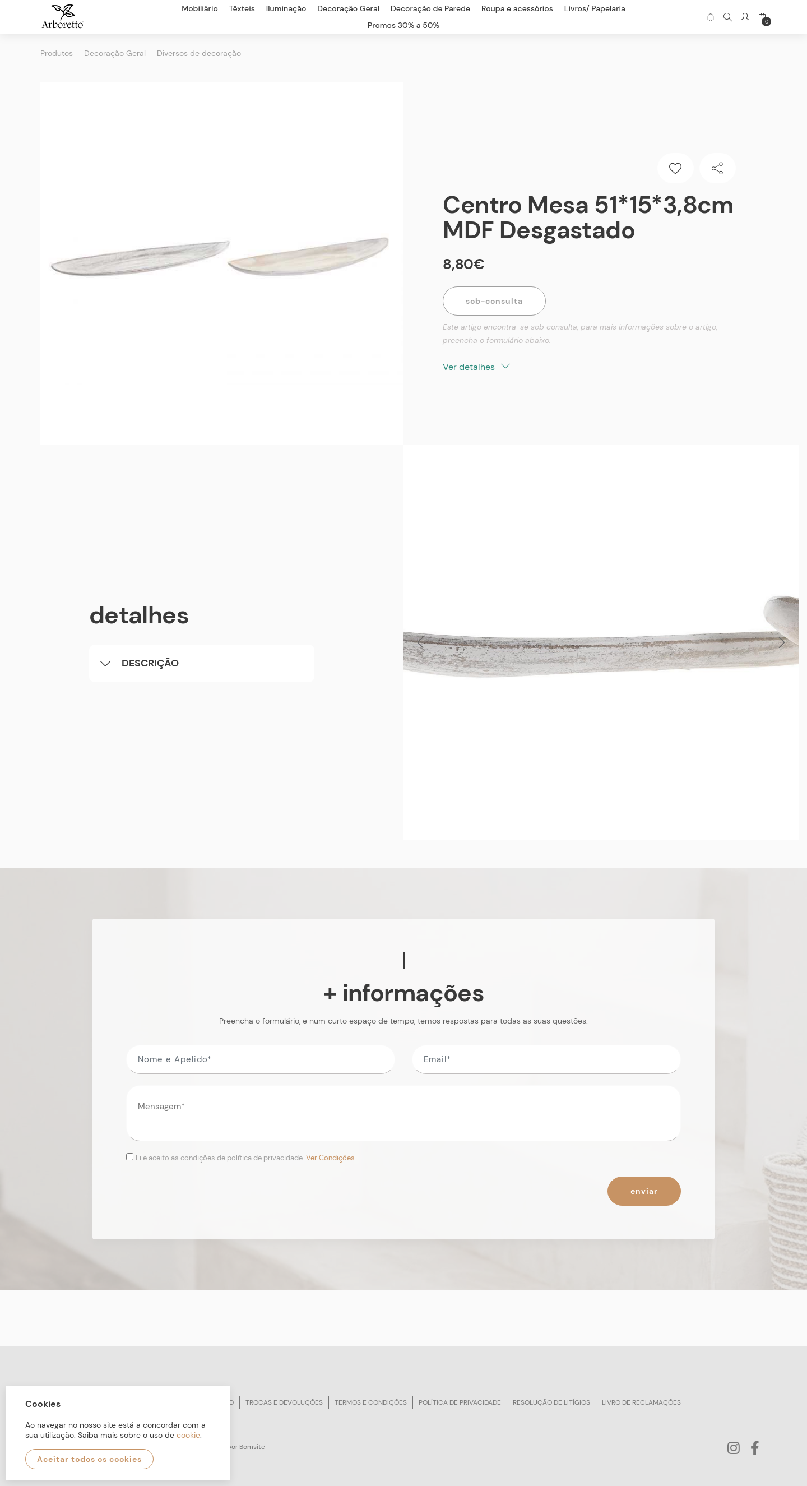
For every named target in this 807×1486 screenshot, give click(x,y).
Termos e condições (371, 1402)
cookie (188, 1435)
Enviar (644, 1191)
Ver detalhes (476, 367)
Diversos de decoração (199, 53)
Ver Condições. (331, 1158)
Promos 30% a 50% (403, 25)
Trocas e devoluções (284, 1402)
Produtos (56, 53)
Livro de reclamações (641, 1402)
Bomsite (252, 1446)
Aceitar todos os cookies (89, 1459)
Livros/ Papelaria (594, 8)
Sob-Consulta (494, 301)
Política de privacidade (460, 1402)
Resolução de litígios (551, 1402)
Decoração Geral (115, 53)
